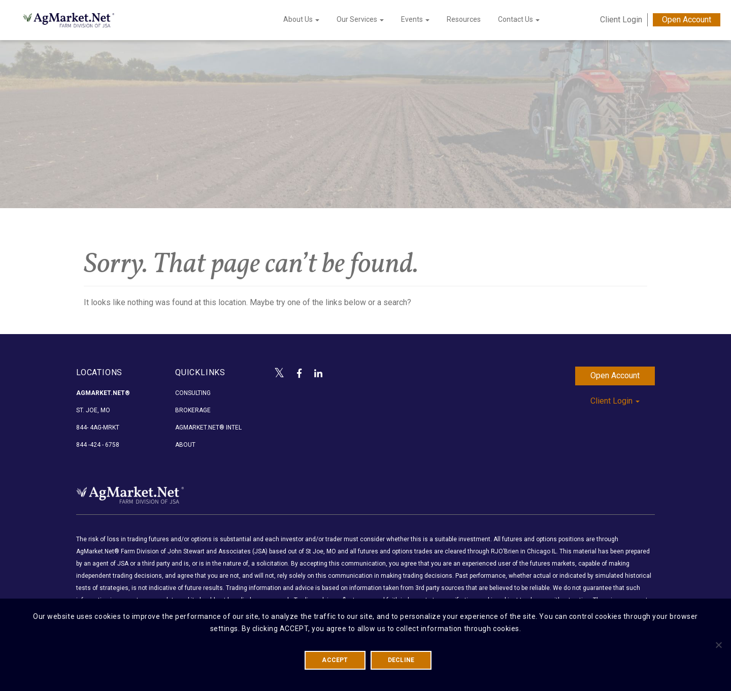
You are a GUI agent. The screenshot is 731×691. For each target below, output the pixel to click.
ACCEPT (335, 660)
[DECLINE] (718, 645)
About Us (301, 19)
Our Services (360, 19)
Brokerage (193, 410)
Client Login (621, 19)
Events (415, 19)
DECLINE (401, 660)
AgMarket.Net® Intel (208, 427)
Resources (464, 19)
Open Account (686, 19)
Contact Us (519, 19)
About (185, 444)
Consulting (193, 393)
